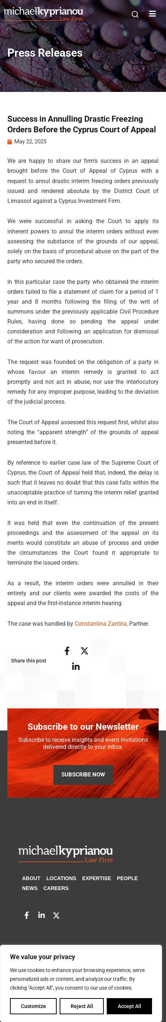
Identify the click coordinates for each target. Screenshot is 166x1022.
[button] (135, 14)
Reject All (82, 1006)
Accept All (129, 1006)
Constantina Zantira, (101, 624)
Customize (33, 1006)
